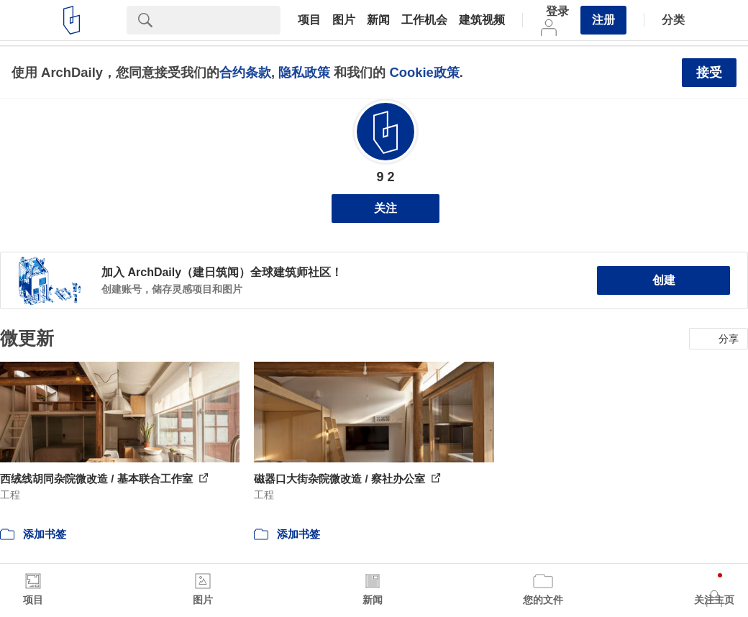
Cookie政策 (424, 72)
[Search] (222, 20)
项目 (309, 20)
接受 (709, 72)
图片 (343, 20)
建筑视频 (482, 20)
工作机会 (424, 20)
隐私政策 (304, 72)
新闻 (378, 20)
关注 (385, 208)
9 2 (385, 177)
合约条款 (245, 72)
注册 (603, 20)
